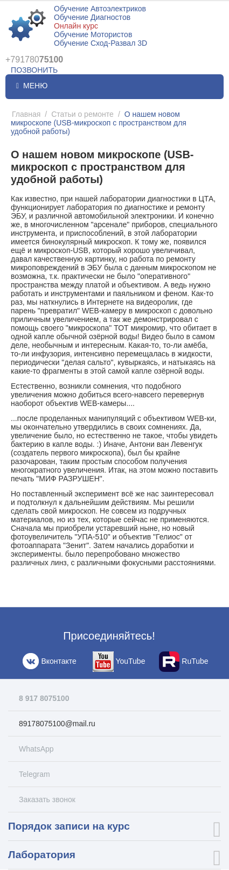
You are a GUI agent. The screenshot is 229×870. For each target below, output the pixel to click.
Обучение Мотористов (93, 34)
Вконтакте (48, 661)
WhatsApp (36, 749)
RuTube (183, 661)
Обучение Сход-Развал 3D (100, 43)
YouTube (119, 661)
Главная (26, 114)
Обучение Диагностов (92, 17)
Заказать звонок (47, 799)
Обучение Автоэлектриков (100, 8)
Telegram (34, 774)
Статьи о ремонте (82, 114)
